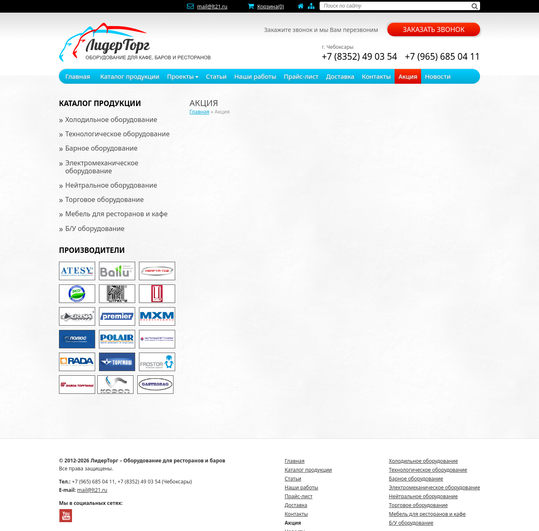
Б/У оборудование (95, 228)
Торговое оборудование (104, 199)
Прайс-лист (301, 76)
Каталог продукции (129, 76)
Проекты (182, 76)
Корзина (270, 6)
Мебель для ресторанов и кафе (116, 213)
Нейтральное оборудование (111, 185)
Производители (92, 250)
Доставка (340, 76)
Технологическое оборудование (117, 133)
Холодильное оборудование (111, 119)
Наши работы (255, 76)
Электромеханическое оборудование (102, 166)
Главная (77, 76)
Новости (438, 76)
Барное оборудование (101, 148)
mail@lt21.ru (212, 6)
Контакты (376, 76)
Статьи (216, 76)
